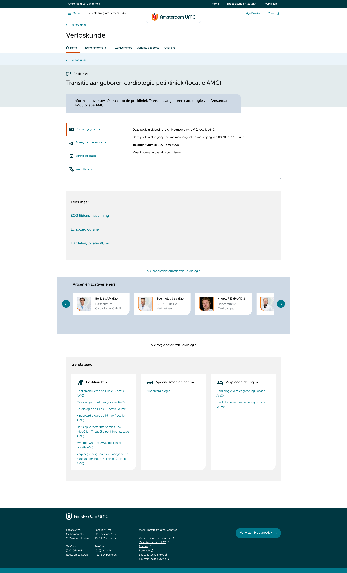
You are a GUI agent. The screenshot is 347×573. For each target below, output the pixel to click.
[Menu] (73, 13)
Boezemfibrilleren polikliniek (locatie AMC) (101, 393)
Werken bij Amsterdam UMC (156, 538)
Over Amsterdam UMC (152, 542)
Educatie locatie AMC (151, 555)
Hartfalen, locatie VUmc (90, 243)
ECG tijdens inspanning (90, 216)
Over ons (169, 48)
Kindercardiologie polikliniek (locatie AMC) (101, 418)
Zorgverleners (123, 48)
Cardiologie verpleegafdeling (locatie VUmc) (240, 405)
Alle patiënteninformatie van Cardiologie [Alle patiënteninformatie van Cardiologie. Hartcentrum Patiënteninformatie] (173, 271)
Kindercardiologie (158, 391)
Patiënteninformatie (95, 48)
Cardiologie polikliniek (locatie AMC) (101, 402)
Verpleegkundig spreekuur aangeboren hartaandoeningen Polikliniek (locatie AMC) (102, 459)
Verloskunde (78, 25)
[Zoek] (274, 13)
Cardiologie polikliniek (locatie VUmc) (101, 409)
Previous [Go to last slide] (66, 304)
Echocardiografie (85, 230)
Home (215, 4)
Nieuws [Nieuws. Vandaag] (143, 546)
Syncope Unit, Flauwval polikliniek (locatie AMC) (99, 445)
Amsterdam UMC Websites (84, 4)
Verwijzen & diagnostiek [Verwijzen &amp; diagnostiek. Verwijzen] (256, 532)
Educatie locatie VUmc (152, 559)
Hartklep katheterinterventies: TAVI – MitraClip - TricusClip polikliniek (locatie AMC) (103, 432)
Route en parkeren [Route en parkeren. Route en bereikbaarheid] (77, 555)
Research (144, 550)
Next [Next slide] (281, 304)
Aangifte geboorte (148, 48)
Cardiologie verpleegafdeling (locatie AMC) (240, 393)
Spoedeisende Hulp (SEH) (242, 4)
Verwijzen (271, 4)
